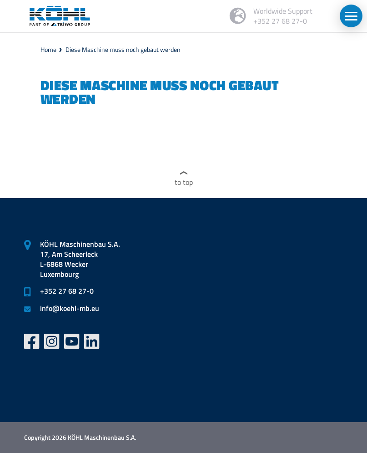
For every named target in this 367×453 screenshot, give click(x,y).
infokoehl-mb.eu (69, 308)
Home (48, 49)
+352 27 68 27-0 (67, 290)
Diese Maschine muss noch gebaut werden (123, 49)
